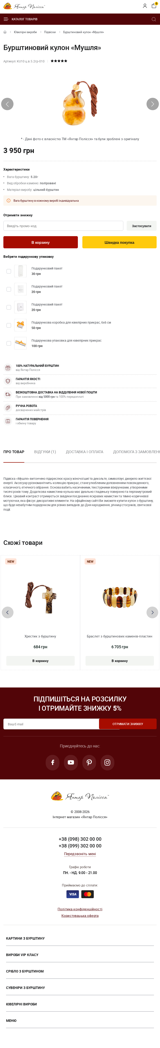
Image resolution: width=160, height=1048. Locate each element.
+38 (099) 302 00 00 (80, 847)
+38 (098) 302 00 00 (80, 840)
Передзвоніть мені (80, 854)
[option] (45, 456)
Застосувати (141, 226)
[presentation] (7, 104)
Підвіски (50, 32)
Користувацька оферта (80, 916)
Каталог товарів (20, 19)
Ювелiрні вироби (25, 32)
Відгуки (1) (45, 452)
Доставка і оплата (84, 452)
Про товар (13, 452)
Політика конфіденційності (80, 910)
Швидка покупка (119, 243)
